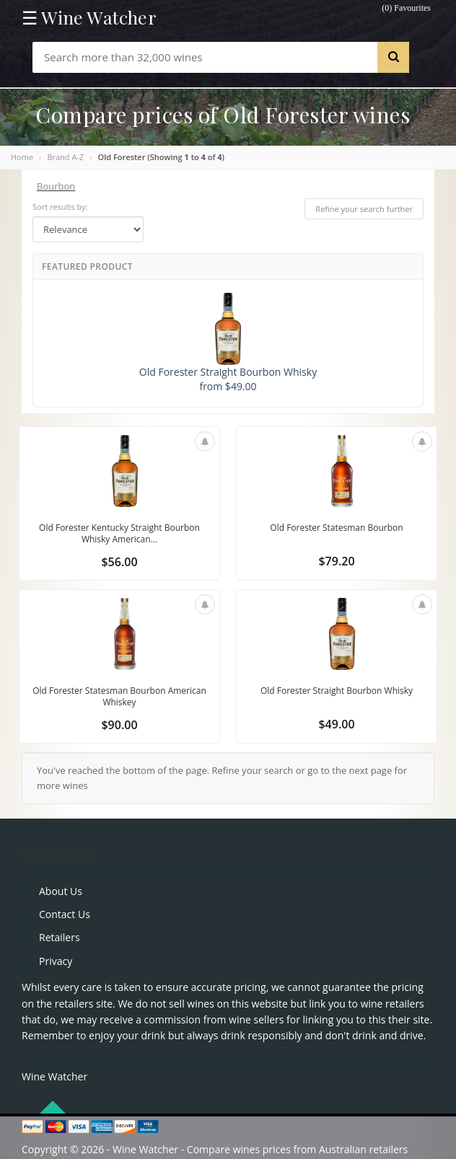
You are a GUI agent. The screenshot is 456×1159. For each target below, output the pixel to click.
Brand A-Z (65, 156)
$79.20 (336, 561)
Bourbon (56, 186)
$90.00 (119, 725)
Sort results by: (60, 206)
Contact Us (64, 914)
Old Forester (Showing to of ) (161, 156)
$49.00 (336, 724)
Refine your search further (364, 208)
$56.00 (119, 562)
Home (22, 156)
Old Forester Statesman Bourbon (336, 527)
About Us (60, 891)
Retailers (59, 937)
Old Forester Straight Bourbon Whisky (336, 690)
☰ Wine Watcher (89, 17)
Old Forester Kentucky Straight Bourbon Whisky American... (119, 533)
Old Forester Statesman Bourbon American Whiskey (119, 696)
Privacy (55, 961)
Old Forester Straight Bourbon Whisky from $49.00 (228, 343)
